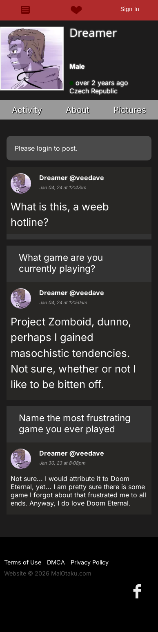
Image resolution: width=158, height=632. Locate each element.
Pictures (129, 110)
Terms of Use (22, 562)
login (44, 148)
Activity (27, 110)
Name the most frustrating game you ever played (75, 423)
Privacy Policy (90, 562)
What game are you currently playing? (61, 263)
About (77, 110)
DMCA (56, 562)
